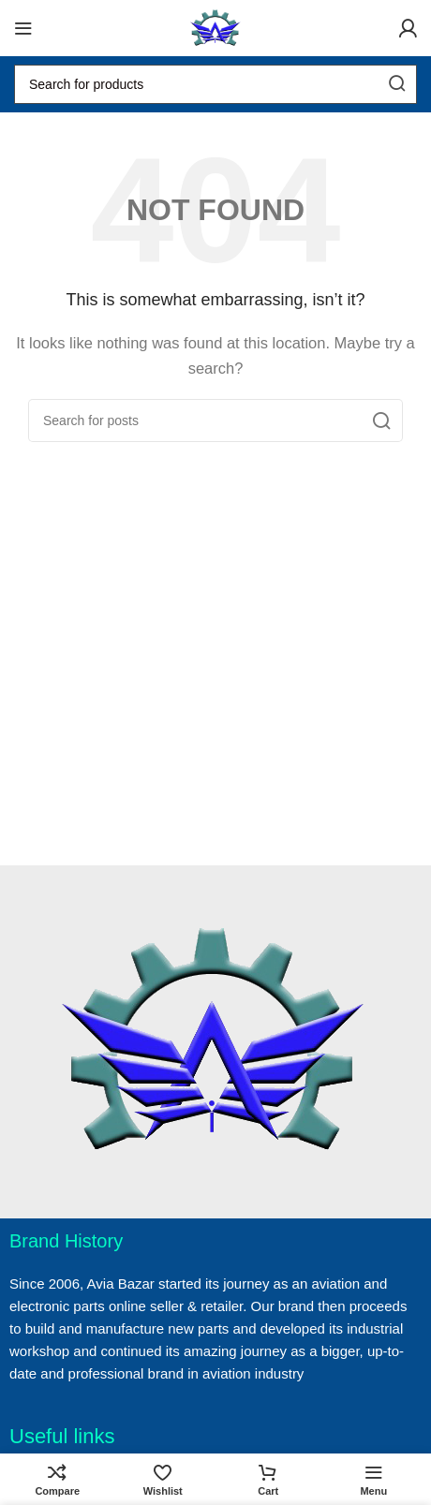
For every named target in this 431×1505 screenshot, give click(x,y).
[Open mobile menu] (23, 28)
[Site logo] (215, 27)
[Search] (215, 84)
